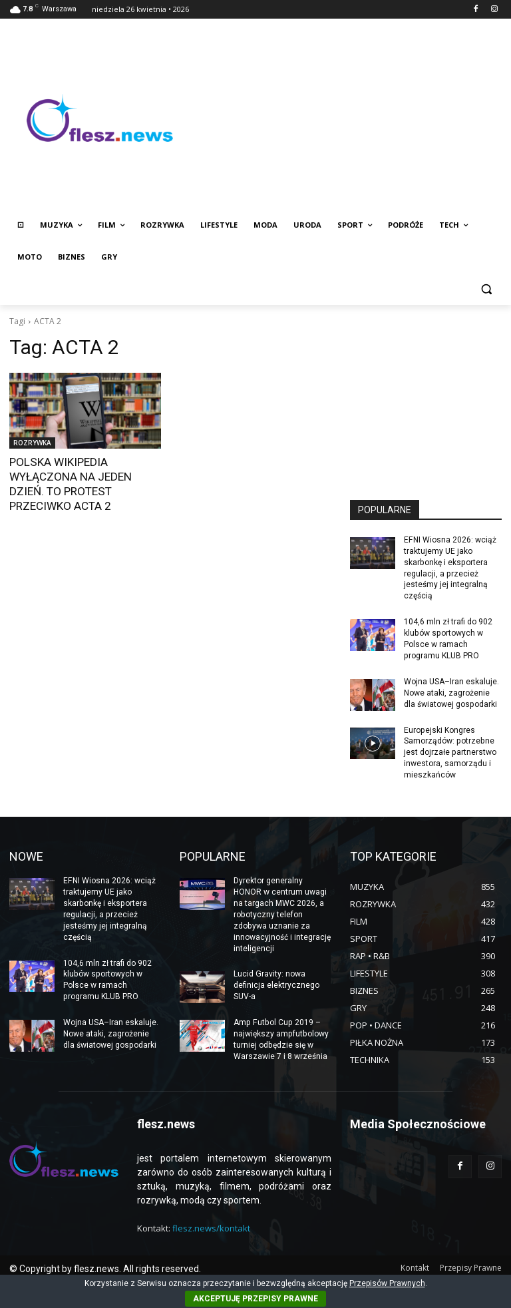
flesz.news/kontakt (211, 1227)
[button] (486, 289)
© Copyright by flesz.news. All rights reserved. (105, 1267)
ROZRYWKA (32, 442)
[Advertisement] (346, 118)
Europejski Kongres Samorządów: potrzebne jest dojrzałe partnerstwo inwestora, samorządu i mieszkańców (450, 751)
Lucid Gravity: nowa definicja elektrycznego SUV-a (276, 984)
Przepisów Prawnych (387, 1283)
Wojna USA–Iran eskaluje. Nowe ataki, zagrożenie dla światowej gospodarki (451, 692)
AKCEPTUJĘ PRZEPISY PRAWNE (255, 1298)
